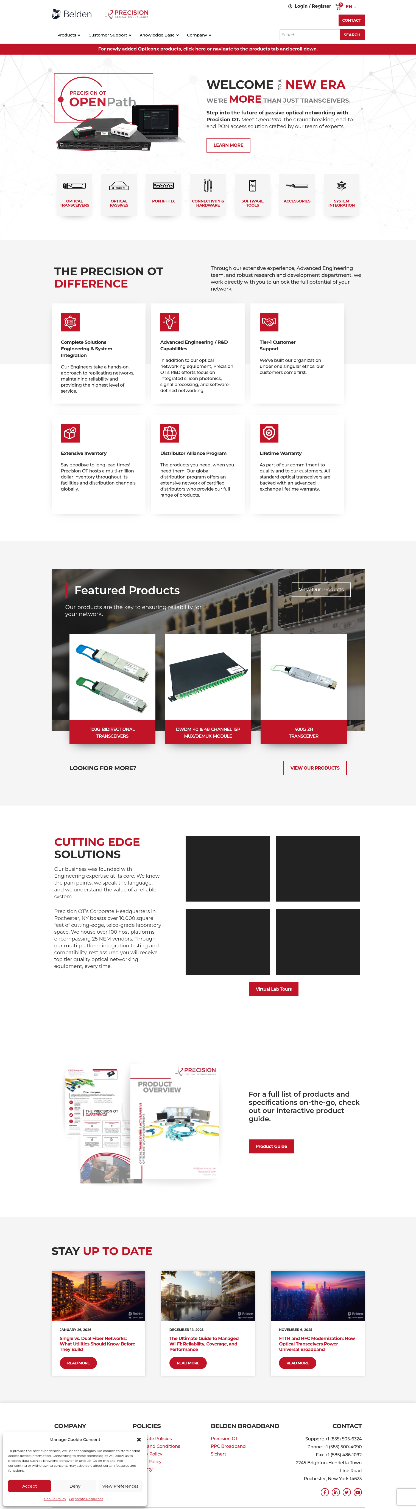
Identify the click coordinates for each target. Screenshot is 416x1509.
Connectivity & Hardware (208, 203)
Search (352, 34)
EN (349, 6)
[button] (139, 1439)
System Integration (341, 203)
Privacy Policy (147, 1454)
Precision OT (224, 1438)
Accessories (297, 201)
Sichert (218, 1454)
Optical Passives (119, 203)
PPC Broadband (228, 1446)
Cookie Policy (55, 1499)
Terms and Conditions (156, 1446)
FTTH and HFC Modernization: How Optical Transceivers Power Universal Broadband (317, 1344)
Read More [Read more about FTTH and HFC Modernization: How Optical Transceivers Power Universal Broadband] (297, 1363)
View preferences (120, 1486)
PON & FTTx (163, 201)
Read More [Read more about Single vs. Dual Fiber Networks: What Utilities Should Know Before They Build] (78, 1363)
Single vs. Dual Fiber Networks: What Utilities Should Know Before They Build (97, 1344)
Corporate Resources (86, 1499)
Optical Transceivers (74, 203)
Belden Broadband (245, 1426)
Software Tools (252, 203)
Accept (29, 1486)
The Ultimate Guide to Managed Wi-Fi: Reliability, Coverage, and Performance (204, 1344)
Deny (74, 1486)
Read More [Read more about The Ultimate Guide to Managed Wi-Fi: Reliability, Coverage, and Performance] (188, 1363)
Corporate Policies (152, 1438)
